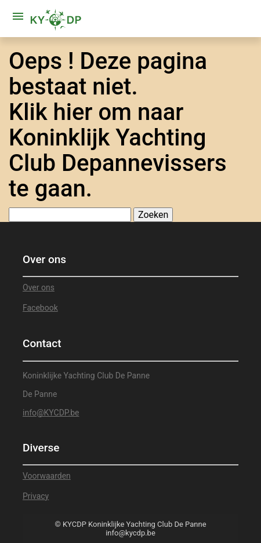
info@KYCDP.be (51, 412)
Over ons (39, 287)
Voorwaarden (47, 475)
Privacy (36, 496)
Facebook (40, 307)
